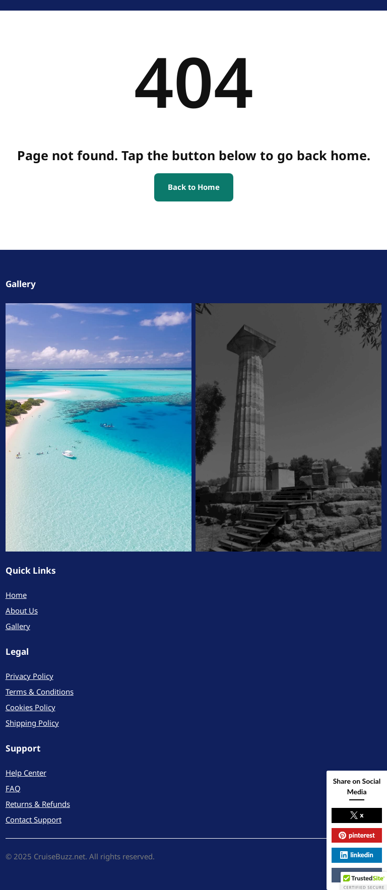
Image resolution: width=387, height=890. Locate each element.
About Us (22, 610)
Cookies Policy (30, 707)
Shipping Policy (32, 723)
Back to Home (194, 187)
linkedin (356, 855)
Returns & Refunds (38, 804)
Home (16, 595)
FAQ (13, 788)
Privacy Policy (29, 676)
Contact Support (33, 819)
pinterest (357, 835)
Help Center (26, 773)
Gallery (18, 626)
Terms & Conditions (40, 692)
